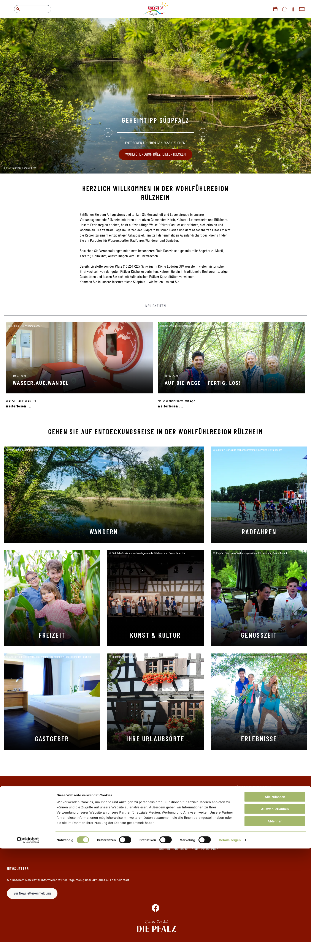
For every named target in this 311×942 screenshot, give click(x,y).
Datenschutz (91, 812)
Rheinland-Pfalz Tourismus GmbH (182, 834)
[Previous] (108, 130)
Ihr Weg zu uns (17, 827)
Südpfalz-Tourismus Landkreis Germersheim (189, 841)
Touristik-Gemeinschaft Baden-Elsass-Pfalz (188, 849)
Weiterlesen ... (19, 406)
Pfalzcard (165, 812)
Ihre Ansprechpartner (21, 812)
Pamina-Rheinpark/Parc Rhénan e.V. (184, 827)
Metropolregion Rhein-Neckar (179, 819)
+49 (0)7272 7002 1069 (267, 825)
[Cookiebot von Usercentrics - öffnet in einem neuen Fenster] (28, 933)
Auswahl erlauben (275, 902)
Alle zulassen (275, 890)
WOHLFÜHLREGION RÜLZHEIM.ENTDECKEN (155, 152)
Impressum (90, 805)
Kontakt (12, 805)
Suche (18, 9)
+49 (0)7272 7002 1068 (264, 819)
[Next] (203, 130)
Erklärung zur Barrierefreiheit (103, 819)
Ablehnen (275, 914)
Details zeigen (230, 933)
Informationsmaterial (21, 819)
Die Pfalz (165, 805)
